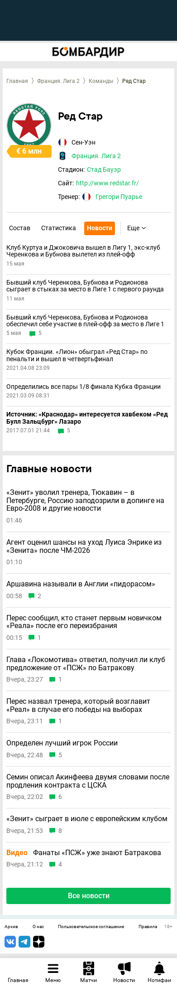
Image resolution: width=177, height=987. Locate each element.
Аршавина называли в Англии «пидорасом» (80, 584)
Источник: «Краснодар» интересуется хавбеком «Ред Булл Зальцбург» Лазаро (87, 418)
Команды (101, 81)
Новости (99, 228)
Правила (148, 926)
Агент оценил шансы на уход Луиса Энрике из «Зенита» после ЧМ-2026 (84, 546)
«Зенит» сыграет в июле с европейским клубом (86, 819)
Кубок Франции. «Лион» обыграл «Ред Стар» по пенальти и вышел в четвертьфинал (77, 355)
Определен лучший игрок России (62, 743)
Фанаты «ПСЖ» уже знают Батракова (83, 853)
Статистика (58, 228)
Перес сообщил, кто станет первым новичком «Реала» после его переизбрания (84, 622)
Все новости (89, 895)
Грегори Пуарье (119, 196)
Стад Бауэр (104, 169)
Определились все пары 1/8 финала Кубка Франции (83, 386)
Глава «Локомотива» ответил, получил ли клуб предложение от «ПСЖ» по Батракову (85, 664)
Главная (17, 81)
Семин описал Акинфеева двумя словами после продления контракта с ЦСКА (87, 781)
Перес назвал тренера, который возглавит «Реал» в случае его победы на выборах (78, 705)
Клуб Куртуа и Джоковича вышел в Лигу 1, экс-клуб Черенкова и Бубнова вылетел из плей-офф (83, 251)
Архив (11, 926)
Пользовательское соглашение (91, 926)
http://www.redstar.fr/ (107, 183)
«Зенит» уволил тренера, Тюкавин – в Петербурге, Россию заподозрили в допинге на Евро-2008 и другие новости (85, 501)
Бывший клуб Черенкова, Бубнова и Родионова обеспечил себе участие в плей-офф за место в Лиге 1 (85, 321)
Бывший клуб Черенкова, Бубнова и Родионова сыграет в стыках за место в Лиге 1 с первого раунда (85, 286)
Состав (19, 228)
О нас (38, 926)
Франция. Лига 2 (58, 81)
